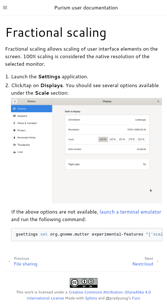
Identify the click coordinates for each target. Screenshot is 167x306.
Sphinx (91, 298)
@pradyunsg (117, 298)
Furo (136, 298)
